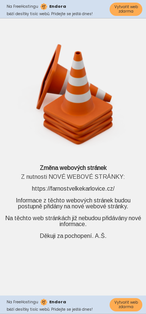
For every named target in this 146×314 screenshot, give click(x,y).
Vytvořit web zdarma (126, 9)
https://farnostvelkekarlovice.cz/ (73, 188)
